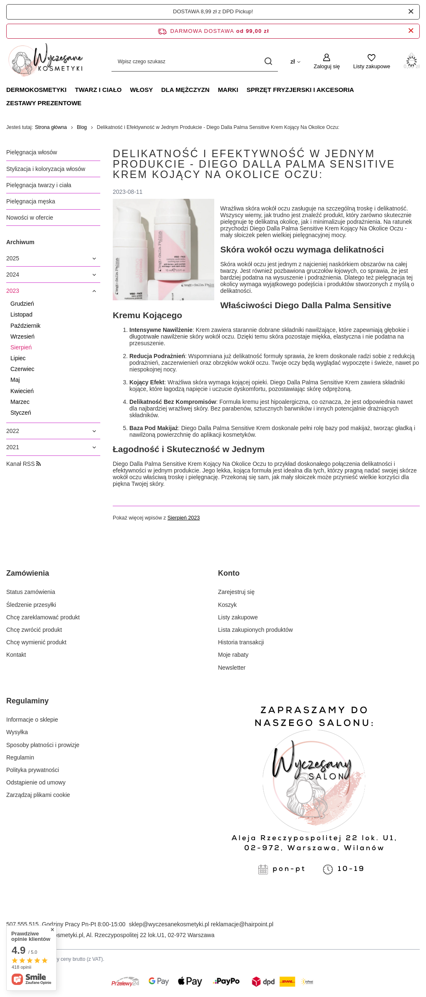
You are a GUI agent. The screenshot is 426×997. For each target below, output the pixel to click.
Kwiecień (22, 391)
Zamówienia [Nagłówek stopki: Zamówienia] (27, 573)
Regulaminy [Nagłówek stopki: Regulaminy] (27, 701)
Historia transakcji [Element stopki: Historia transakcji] (241, 642)
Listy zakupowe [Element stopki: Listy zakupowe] (238, 617)
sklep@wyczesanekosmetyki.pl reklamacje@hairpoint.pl (201, 924)
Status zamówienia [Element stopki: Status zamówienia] (30, 592)
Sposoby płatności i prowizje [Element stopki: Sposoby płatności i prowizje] (42, 745)
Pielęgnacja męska (30, 201)
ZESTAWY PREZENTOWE (44, 102)
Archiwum (20, 242)
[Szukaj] (268, 61)
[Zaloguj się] (327, 61)
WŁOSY (141, 89)
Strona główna (51, 127)
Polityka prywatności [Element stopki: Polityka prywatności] (32, 770)
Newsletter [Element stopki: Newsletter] (231, 667)
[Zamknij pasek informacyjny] (411, 31)
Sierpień (21, 347)
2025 (12, 258)
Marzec (20, 401)
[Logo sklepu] (45, 61)
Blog (82, 127)
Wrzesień (22, 336)
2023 (12, 290)
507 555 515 (22, 924)
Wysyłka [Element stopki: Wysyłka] (17, 732)
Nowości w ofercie (29, 217)
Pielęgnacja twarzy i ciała (38, 185)
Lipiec (18, 358)
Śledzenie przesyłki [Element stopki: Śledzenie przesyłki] (31, 604)
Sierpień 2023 (184, 518)
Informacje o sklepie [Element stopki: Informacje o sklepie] (32, 719)
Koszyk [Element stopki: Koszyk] (227, 604)
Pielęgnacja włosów (31, 152)
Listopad (21, 314)
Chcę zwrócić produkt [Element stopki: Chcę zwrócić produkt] (34, 629)
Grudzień (22, 303)
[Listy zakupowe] (371, 61)
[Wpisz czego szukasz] (194, 61)
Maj (15, 379)
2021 (12, 447)
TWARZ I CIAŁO (98, 89)
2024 (12, 274)
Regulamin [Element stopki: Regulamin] (20, 757)
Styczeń (20, 412)
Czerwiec (22, 369)
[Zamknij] (411, 11)
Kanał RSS (23, 463)
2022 (12, 431)
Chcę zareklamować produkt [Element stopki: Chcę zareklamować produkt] (43, 617)
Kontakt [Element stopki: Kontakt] (16, 654)
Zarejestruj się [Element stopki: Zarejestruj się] (236, 592)
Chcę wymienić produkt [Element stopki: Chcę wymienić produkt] (36, 642)
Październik (25, 325)
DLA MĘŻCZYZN (185, 89)
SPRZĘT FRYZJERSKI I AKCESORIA (300, 89)
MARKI (228, 89)
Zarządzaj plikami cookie (38, 795)
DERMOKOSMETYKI (36, 89)
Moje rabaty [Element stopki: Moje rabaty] (233, 654)
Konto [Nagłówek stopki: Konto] (229, 573)
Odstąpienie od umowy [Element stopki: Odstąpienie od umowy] (35, 782)
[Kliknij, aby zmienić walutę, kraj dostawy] (295, 61)
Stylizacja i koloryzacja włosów (45, 169)
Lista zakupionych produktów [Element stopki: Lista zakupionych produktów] (255, 629)
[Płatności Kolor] (213, 989)
